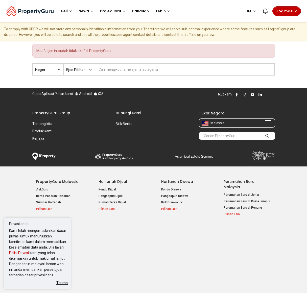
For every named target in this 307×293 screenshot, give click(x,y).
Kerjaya (38, 138)
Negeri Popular (174, 230)
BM (251, 11)
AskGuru (42, 189)
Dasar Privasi (119, 281)
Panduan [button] (140, 11)
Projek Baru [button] (113, 11)
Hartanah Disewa (177, 181)
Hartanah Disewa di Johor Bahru (121, 251)
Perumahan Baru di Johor (241, 195)
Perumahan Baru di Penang (243, 207)
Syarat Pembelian (149, 281)
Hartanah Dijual (113, 181)
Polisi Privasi (19, 253)
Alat (227, 230)
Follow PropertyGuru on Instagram (245, 94)
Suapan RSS (232, 251)
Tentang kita (42, 124)
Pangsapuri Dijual (111, 196)
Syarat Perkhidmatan (86, 281)
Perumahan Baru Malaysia (239, 184)
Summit (193, 156)
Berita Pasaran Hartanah (53, 196)
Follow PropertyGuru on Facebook (237, 94)
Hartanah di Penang (175, 251)
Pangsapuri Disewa (174, 196)
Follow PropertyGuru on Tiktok (273, 94)
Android (83, 94)
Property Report (263, 156)
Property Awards (113, 156)
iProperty (44, 156)
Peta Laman (232, 258)
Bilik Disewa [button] (172, 202)
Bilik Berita (124, 124)
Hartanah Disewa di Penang (118, 245)
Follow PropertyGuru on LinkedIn (260, 94)
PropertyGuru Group (51, 112)
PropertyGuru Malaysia (57, 181)
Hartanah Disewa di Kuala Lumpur (122, 238)
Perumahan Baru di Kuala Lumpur (247, 201)
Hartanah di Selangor (176, 245)
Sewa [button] (87, 11)
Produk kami (42, 131)
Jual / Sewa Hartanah (239, 245)
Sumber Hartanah (48, 202)
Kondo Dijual (107, 189)
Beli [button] (67, 11)
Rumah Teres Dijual (112, 202)
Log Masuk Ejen (235, 238)
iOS (99, 94)
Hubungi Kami (128, 112)
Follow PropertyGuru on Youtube (252, 94)
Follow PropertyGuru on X (267, 94)
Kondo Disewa (171, 189)
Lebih (164, 11)
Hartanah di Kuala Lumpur (179, 238)
